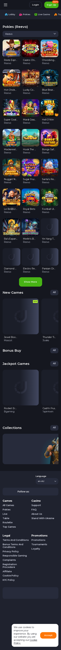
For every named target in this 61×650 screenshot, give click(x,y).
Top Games (9, 527)
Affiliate (7, 571)
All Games (8, 505)
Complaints (9, 560)
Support (36, 505)
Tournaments (39, 544)
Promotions (38, 540)
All (54, 292)
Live (5, 514)
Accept (48, 635)
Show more (30, 281)
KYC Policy (9, 580)
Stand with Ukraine (42, 518)
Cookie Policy (10, 575)
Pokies (6, 509)
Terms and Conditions (16, 540)
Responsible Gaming (15, 555)
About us (36, 514)
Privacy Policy (11, 551)
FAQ (33, 509)
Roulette (8, 522)
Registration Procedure (10, 566)
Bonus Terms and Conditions (13, 546)
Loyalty (35, 548)
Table (6, 518)
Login (35, 4)
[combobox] (30, 34)
